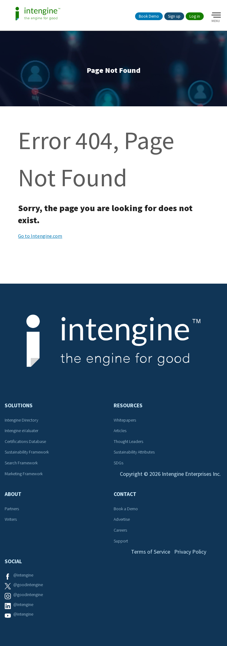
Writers (11, 519)
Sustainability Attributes (134, 452)
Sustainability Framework (27, 452)
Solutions (19, 405)
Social (13, 561)
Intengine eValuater (21, 430)
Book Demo (149, 16)
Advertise (122, 519)
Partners (12, 508)
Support (121, 541)
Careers (120, 530)
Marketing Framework (24, 473)
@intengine (23, 575)
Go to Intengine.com (40, 236)
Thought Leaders (128, 441)
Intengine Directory (21, 420)
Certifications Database (25, 441)
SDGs (118, 463)
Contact (125, 494)
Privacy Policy (190, 551)
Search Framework (21, 463)
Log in (194, 16)
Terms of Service (150, 551)
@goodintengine (28, 584)
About (13, 494)
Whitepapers (125, 420)
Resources (128, 405)
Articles (120, 430)
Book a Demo (126, 508)
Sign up (174, 16)
